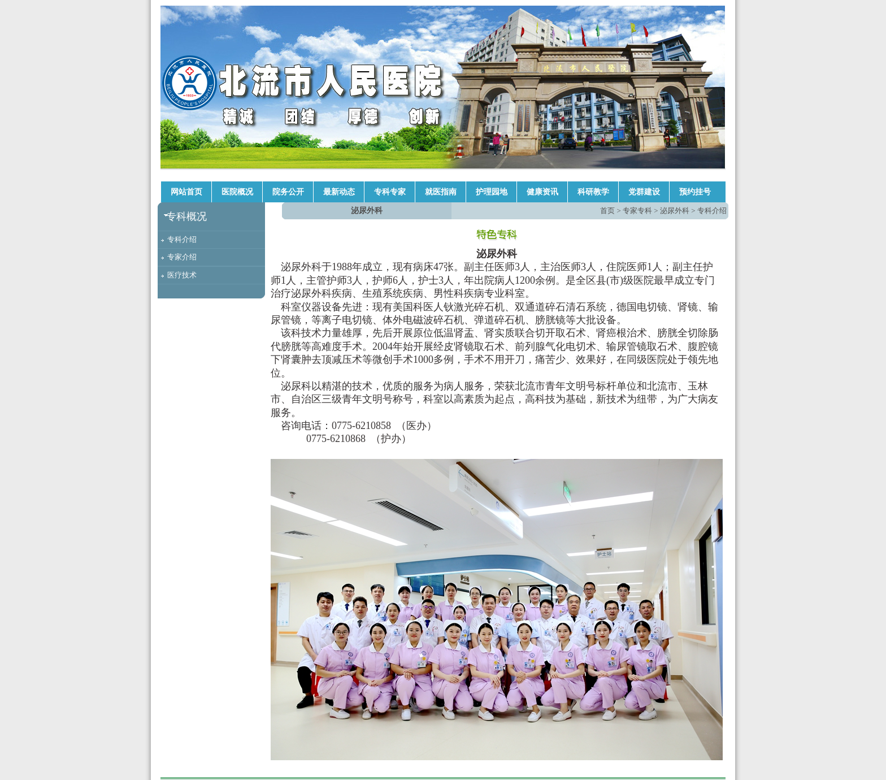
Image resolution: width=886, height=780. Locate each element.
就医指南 (441, 192)
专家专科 (637, 210)
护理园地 (491, 192)
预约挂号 (695, 192)
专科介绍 (182, 239)
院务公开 (288, 192)
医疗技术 (182, 275)
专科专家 (390, 192)
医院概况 (237, 192)
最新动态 (339, 192)
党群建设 (644, 192)
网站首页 (186, 192)
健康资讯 (542, 192)
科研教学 (593, 192)
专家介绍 (182, 257)
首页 (607, 210)
